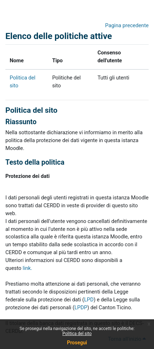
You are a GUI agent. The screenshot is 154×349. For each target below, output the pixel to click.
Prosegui (77, 342)
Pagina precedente (127, 25)
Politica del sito (77, 333)
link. (27, 268)
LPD (89, 299)
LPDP (80, 307)
